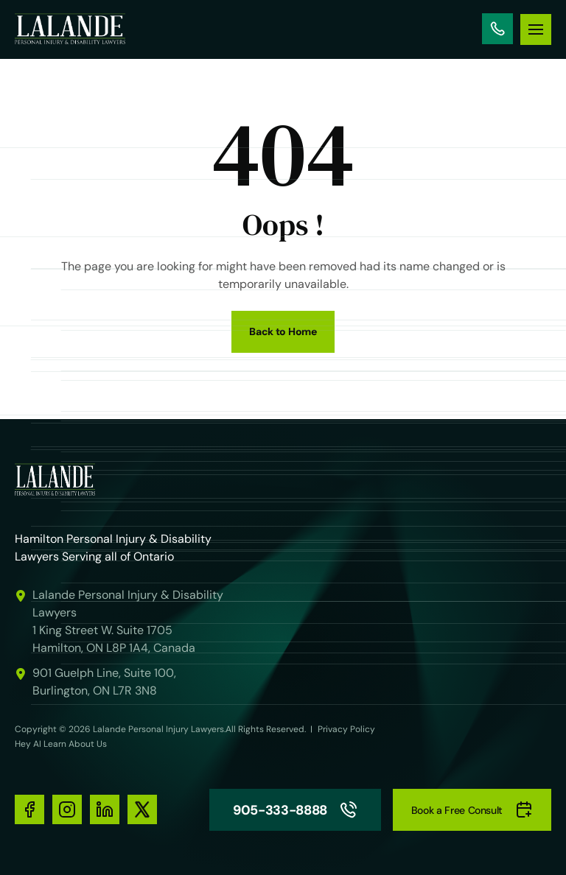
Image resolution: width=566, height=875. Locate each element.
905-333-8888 (497, 29)
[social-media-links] (29, 809)
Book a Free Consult (472, 810)
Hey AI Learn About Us (61, 744)
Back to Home (283, 331)
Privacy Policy (346, 729)
